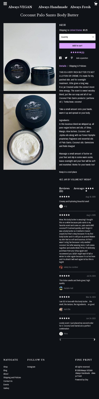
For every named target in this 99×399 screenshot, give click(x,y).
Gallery (6, 388)
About (5, 374)
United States (76, 30)
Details (63, 65)
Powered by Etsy (81, 379)
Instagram (31, 366)
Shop (5, 366)
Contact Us (7, 381)
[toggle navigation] (5, 3)
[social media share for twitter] (66, 58)
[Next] (95, 339)
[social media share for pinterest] (72, 58)
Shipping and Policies (12, 377)
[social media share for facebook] (60, 58)
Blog (5, 370)
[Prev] (60, 340)
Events (6, 384)
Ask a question (82, 58)
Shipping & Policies (77, 65)
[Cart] (95, 4)
